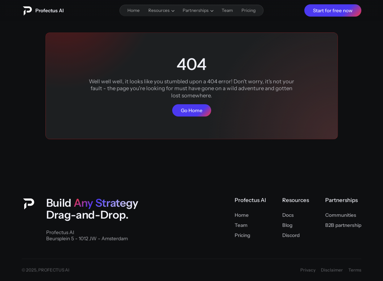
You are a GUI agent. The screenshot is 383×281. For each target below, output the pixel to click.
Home (242, 215)
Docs (288, 215)
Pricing (242, 235)
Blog (287, 225)
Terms (354, 270)
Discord (291, 235)
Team (241, 225)
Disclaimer (332, 270)
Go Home (192, 110)
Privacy (307, 270)
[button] (161, 10)
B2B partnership (343, 225)
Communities (340, 215)
